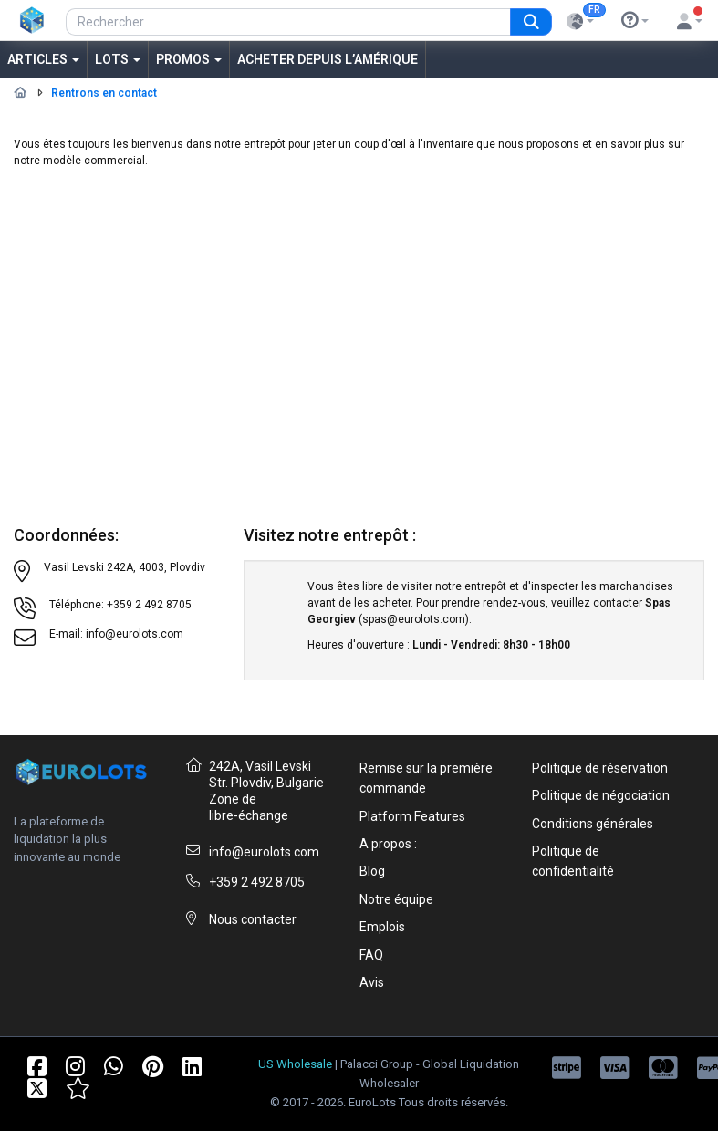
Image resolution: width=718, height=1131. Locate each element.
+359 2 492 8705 (257, 882)
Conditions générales (592, 823)
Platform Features (412, 816)
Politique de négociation (601, 795)
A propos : (388, 843)
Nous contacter (253, 919)
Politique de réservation (600, 768)
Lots (117, 59)
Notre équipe (396, 899)
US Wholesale (295, 1064)
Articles (43, 59)
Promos (189, 59)
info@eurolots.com (134, 634)
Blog (372, 871)
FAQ (371, 955)
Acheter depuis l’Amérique (327, 59)
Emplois (382, 926)
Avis (371, 982)
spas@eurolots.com (413, 619)
